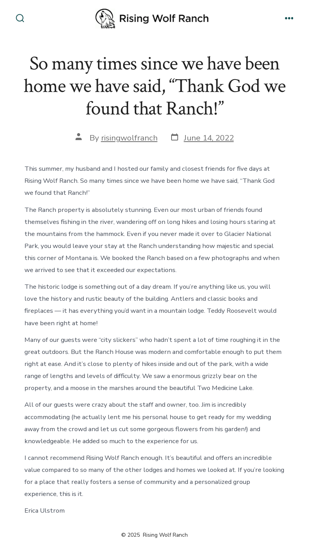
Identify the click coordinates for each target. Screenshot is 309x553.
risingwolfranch (129, 137)
